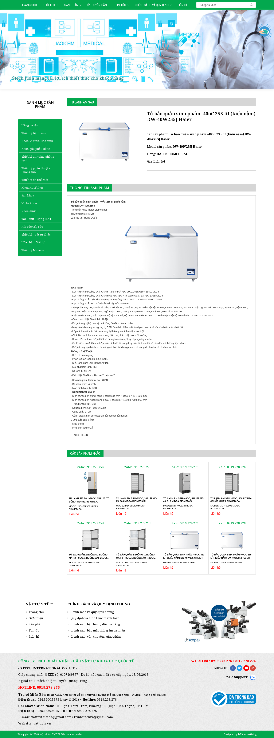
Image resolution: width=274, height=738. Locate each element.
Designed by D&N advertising (240, 734)
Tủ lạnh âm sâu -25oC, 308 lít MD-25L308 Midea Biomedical (136, 500)
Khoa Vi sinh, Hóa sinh (37, 141)
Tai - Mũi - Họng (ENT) (37, 219)
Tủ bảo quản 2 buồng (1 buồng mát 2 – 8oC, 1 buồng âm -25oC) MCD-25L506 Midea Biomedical (88, 557)
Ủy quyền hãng (97, 5)
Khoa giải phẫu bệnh (36, 149)
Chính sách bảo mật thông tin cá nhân (97, 630)
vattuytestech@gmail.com (51, 717)
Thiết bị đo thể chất (35, 180)
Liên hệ (183, 5)
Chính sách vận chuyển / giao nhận (95, 636)
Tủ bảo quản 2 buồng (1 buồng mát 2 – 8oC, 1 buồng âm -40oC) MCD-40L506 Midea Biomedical (135, 557)
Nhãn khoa (29, 203)
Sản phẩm (72, 5)
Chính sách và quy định (153, 5)
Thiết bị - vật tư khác (36, 234)
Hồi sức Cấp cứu (32, 226)
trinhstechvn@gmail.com (93, 717)
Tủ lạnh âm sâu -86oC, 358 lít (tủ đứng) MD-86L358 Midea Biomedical (89, 501)
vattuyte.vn (42, 723)
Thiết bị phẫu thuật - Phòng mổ (36, 170)
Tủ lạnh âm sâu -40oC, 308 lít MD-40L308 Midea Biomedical (231, 500)
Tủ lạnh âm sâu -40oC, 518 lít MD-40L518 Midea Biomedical (183, 500)
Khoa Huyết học (32, 187)
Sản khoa (28, 195)
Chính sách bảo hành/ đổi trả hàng (95, 624)
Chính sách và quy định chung (92, 612)
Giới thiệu (50, 5)
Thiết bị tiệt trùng (34, 133)
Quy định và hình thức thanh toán (94, 618)
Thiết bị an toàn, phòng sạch (38, 158)
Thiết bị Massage (33, 250)
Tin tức (122, 5)
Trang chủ (29, 5)
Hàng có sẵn (30, 125)
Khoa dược (29, 211)
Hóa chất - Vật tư (33, 242)
